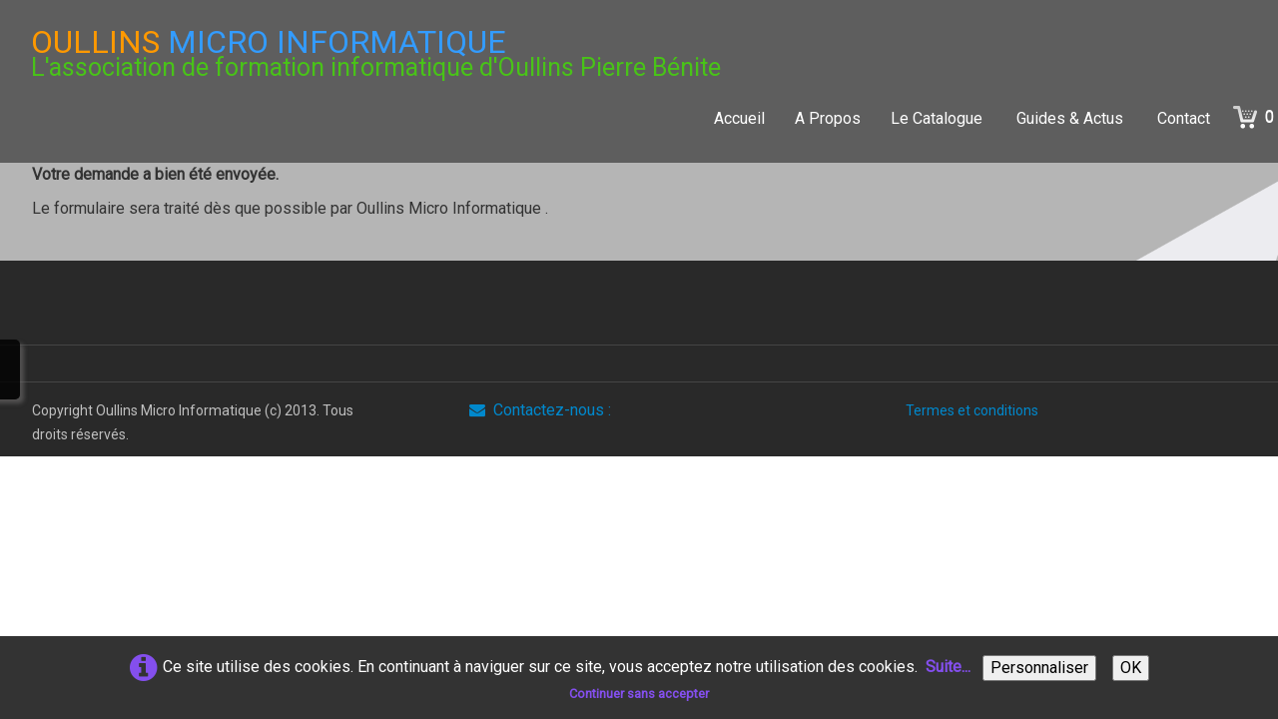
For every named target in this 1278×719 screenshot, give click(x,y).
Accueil (739, 118)
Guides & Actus (1071, 118)
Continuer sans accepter (639, 693)
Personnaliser (1039, 667)
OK (1130, 667)
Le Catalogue (938, 118)
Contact (1183, 118)
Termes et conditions (972, 410)
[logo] (376, 53)
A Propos (828, 118)
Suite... (948, 666)
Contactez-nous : (540, 409)
